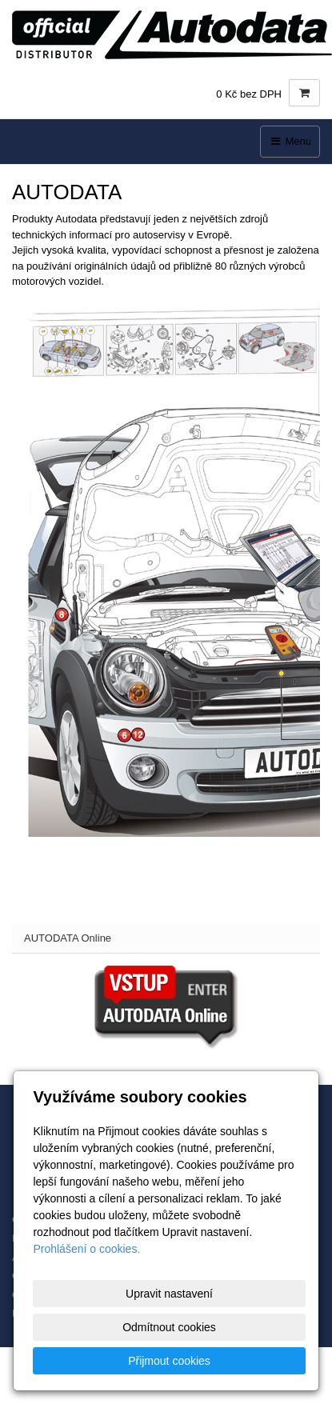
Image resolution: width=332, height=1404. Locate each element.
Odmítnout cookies (169, 1327)
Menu (290, 141)
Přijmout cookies (169, 1360)
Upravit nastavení (169, 1293)
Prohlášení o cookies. (86, 1248)
